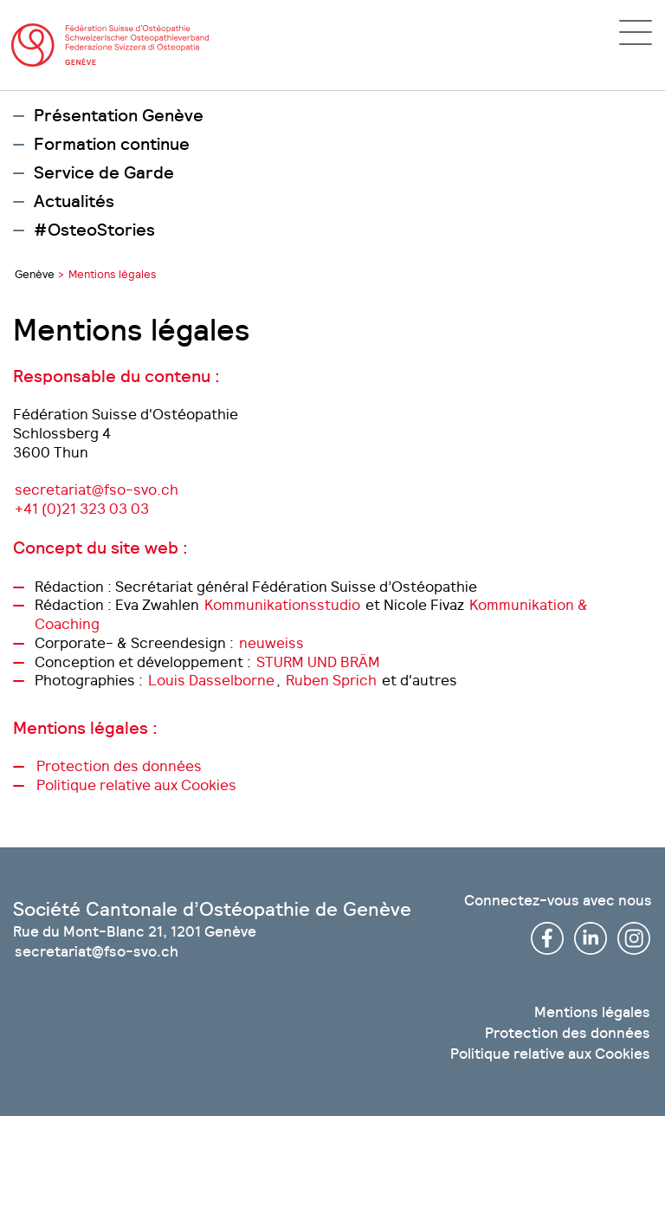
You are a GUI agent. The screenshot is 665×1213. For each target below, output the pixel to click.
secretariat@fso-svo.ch (96, 489)
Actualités (74, 201)
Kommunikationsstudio (282, 604)
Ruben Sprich (331, 680)
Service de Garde (104, 173)
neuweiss (271, 643)
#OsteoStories (94, 230)
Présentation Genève (118, 116)
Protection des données (119, 766)
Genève (35, 274)
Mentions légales (592, 1012)
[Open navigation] (635, 32)
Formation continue (112, 144)
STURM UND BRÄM (318, 662)
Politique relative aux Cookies (136, 785)
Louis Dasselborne (211, 680)
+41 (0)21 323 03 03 (82, 508)
